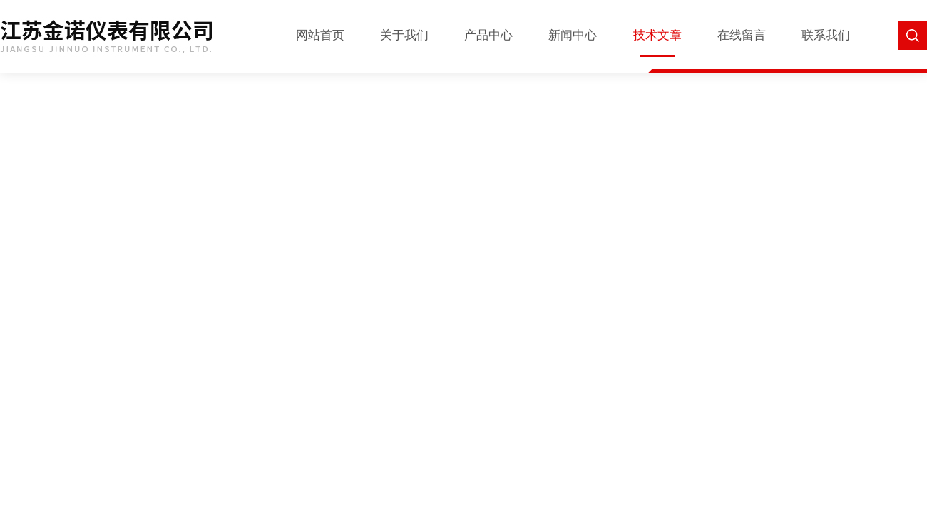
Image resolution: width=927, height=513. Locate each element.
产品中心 (488, 35)
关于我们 (404, 35)
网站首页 (320, 35)
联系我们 (825, 35)
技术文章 (657, 35)
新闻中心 (572, 35)
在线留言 (741, 35)
